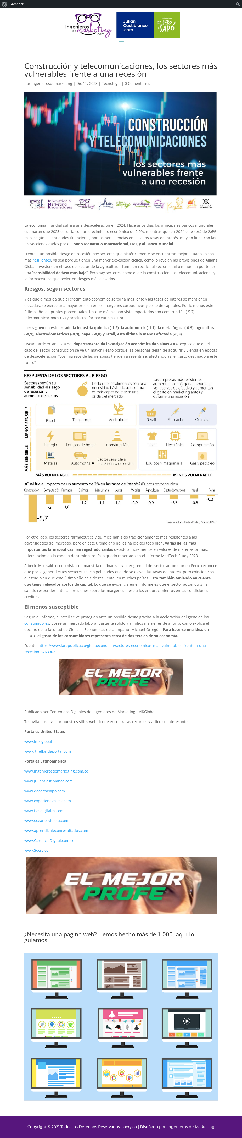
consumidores (36, 623)
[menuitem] (4, 4)
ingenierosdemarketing (51, 83)
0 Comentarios (137, 83)
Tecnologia (111, 83)
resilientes (42, 260)
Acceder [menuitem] (17, 4)
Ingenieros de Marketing (191, 1126)
